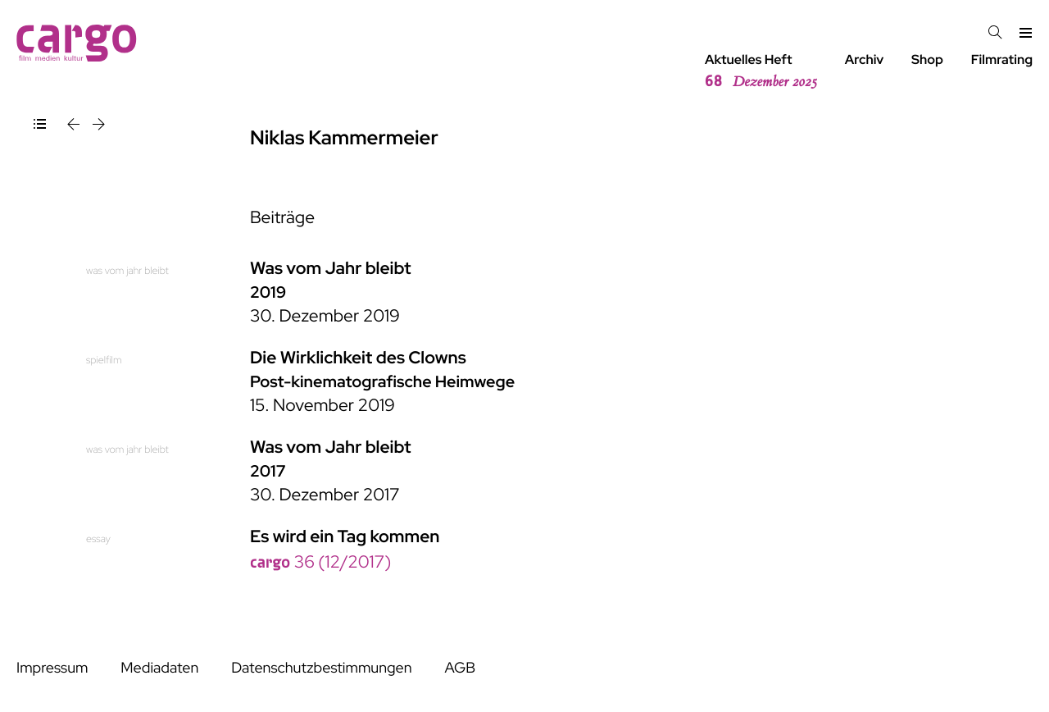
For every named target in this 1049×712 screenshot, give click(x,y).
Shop (927, 59)
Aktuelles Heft (761, 71)
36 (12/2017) (320, 562)
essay (98, 538)
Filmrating (1002, 59)
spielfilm (103, 360)
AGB (459, 668)
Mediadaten (159, 668)
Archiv (864, 59)
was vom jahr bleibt (127, 270)
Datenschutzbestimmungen (321, 668)
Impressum (52, 668)
